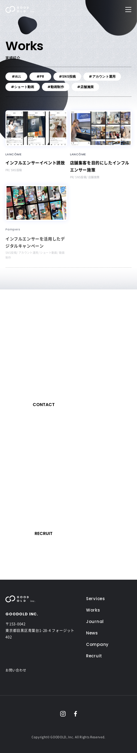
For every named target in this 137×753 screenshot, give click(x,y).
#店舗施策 (85, 86)
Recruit (94, 656)
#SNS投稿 (67, 76)
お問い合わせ (15, 670)
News (92, 633)
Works (93, 610)
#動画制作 (55, 86)
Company (97, 644)
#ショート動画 (22, 86)
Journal (95, 621)
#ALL (16, 76)
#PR (40, 76)
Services (95, 598)
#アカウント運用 (102, 76)
